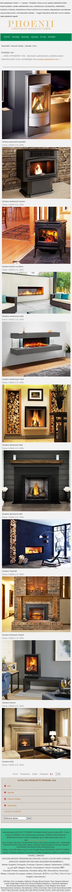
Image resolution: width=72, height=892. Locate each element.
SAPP (58, 859)
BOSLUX (32, 853)
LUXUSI (44, 859)
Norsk (48, 868)
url (23, 850)
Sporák (28, 46)
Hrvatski (11, 874)
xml (31, 850)
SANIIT (6, 853)
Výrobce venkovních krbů (13, 316)
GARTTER (64, 853)
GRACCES (13, 862)
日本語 (66, 865)
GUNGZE (66, 859)
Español (12, 865)
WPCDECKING (33, 862)
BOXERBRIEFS (56, 862)
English (29, 877)
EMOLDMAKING (44, 853)
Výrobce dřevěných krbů (12, 445)
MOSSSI (14, 859)
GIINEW (22, 862)
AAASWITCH (22, 853)
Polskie (15, 871)
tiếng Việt (42, 871)
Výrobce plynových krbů (12, 514)
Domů (7, 37)
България (20, 874)
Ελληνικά (38, 874)
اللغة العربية (12, 868)
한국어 (46, 874)
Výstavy (34, 37)
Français (31, 865)
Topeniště (5, 46)
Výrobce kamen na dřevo (12, 266)
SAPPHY (56, 853)
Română (33, 871)
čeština (29, 874)
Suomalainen (38, 868)
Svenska (55, 868)
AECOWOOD (34, 859)
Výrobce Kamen (9, 703)
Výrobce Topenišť (9, 571)
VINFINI (13, 853)
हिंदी (62, 868)
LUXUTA (52, 859)
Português (21, 865)
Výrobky (16, 37)
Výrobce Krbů (8, 762)
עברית (67, 874)
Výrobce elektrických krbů (13, 379)
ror (28, 850)
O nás (43, 37)
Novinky (25, 37)
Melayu (4, 874)
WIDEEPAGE (49, 850)
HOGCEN (6, 859)
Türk (62, 874)
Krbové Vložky (17, 46)
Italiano (47, 865)
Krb (34, 46)
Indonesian (23, 871)
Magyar (21, 868)
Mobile (5, 865)
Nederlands (57, 865)
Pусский (6, 871)
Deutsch (39, 865)
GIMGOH (40, 856)
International (39, 877)
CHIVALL (32, 856)
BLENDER (44, 862)
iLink (11, 850)
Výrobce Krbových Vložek (13, 635)
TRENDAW (23, 859)
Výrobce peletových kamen (13, 201)
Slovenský (63, 871)
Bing (41, 850)
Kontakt (51, 37)
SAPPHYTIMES (63, 850)
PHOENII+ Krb (7, 53)
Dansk (29, 868)
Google (36, 850)
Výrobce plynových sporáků (14, 142)
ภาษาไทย (54, 874)
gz (25, 850)
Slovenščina (53, 871)
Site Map (17, 850)
